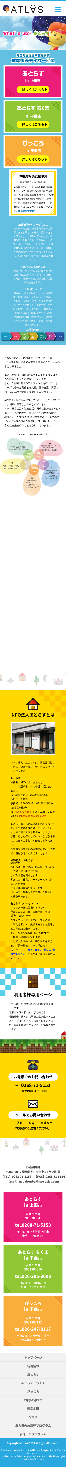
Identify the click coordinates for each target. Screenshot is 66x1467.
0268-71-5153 (23, 811)
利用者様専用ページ (33, 994)
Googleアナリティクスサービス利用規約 (40, 1456)
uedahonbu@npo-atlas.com (31, 816)
